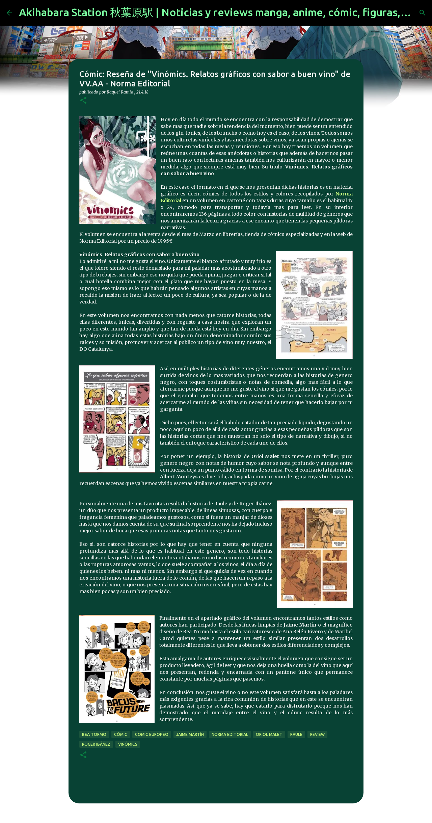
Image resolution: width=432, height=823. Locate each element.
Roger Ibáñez (96, 744)
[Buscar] (422, 13)
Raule (296, 734)
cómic (120, 734)
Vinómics (127, 744)
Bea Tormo (94, 734)
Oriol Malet (269, 734)
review (317, 734)
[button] (83, 100)
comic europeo (151, 734)
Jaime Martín (190, 734)
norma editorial (230, 734)
